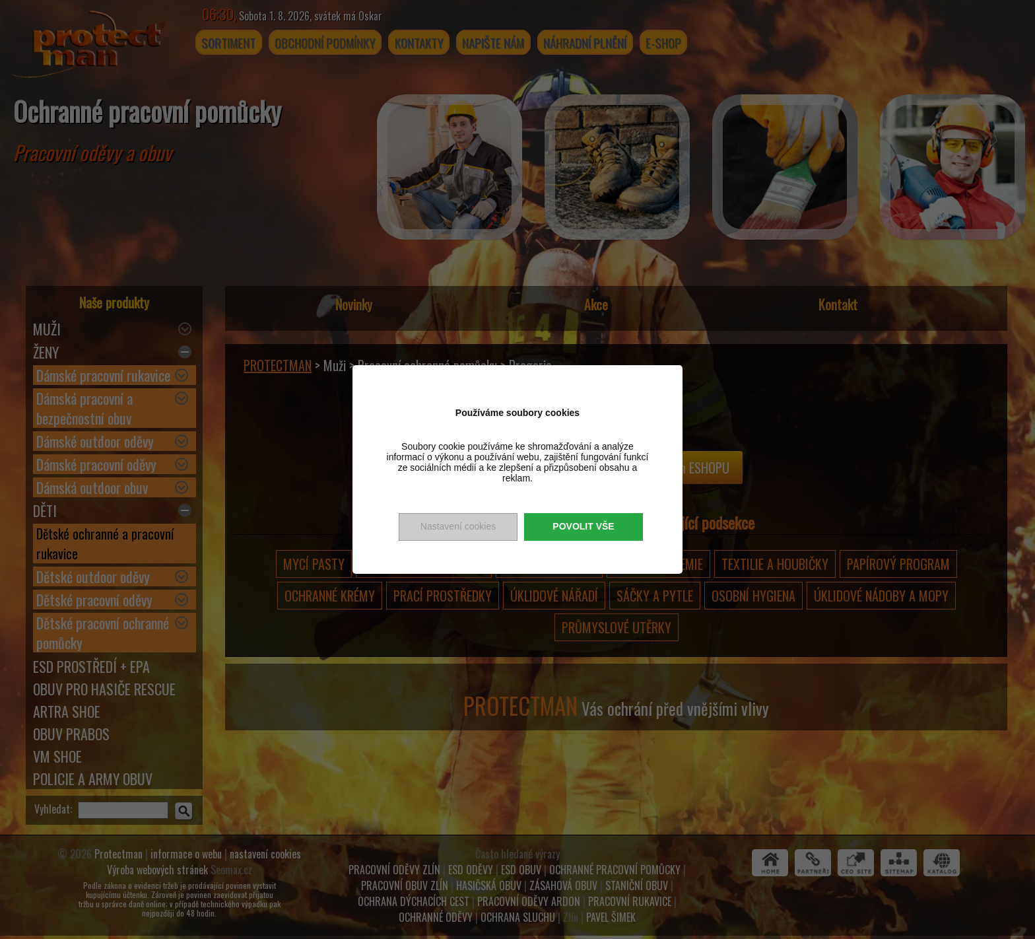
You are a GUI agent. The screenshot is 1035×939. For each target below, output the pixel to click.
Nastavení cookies (458, 526)
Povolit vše (583, 526)
